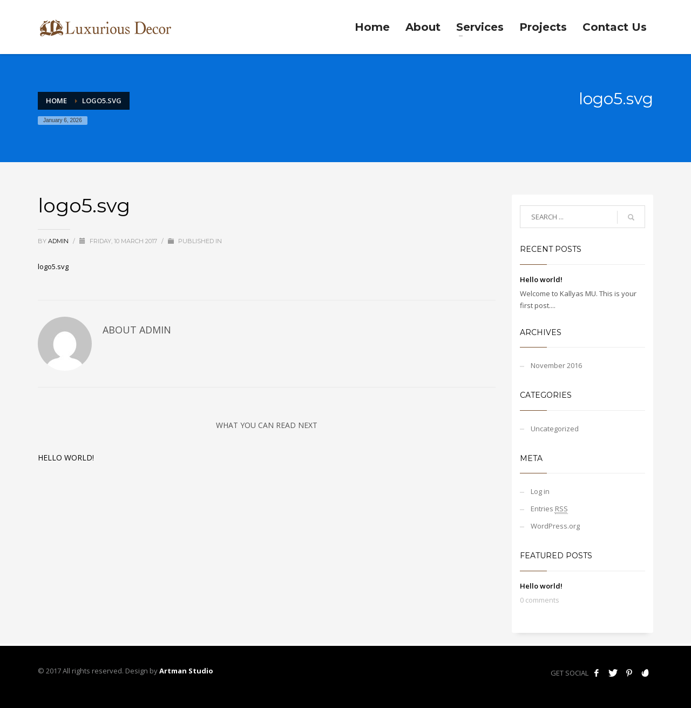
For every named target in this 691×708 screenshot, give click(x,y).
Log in (540, 491)
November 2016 (556, 365)
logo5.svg (53, 266)
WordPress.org (555, 526)
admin (59, 241)
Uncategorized (555, 428)
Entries (549, 509)
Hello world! (66, 457)
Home (56, 100)
